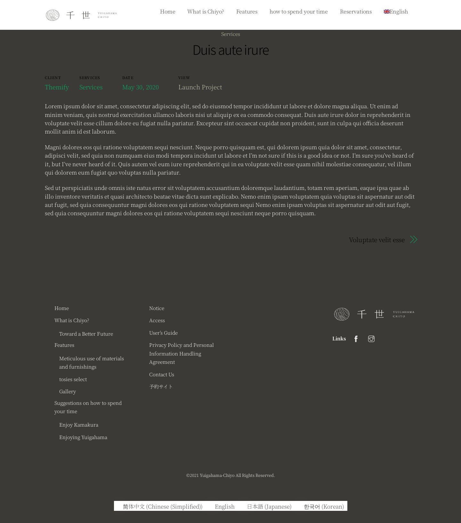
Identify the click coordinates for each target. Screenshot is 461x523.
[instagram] (371, 337)
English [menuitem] (225, 506)
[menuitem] (160, 506)
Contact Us (161, 374)
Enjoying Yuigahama (83, 436)
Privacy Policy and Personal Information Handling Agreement (181, 353)
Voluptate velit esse (377, 239)
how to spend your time (299, 11)
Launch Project (200, 86)
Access (157, 319)
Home (167, 11)
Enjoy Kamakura (78, 424)
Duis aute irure (230, 49)
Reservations (356, 11)
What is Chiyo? (205, 11)
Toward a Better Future (86, 333)
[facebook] (356, 337)
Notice (156, 307)
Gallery (67, 391)
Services (230, 33)
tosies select (73, 378)
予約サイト (161, 386)
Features (246, 11)
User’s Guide (163, 332)
